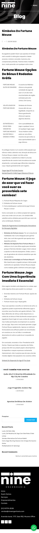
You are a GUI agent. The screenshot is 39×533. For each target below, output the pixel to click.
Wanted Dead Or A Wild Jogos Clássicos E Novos (17, 173)
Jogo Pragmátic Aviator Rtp (19, 388)
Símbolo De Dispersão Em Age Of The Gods (16, 360)
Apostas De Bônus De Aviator (19, 401)
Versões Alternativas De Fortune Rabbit (14, 438)
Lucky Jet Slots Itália (8, 431)
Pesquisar (5, 416)
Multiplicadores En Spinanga (11, 446)
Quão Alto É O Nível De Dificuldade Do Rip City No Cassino (19, 375)
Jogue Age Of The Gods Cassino (12, 170)
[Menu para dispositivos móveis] (34, 5)
